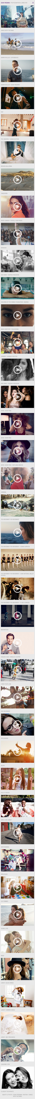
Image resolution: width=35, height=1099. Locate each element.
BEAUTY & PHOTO (7, 1094)
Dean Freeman (5, 3)
